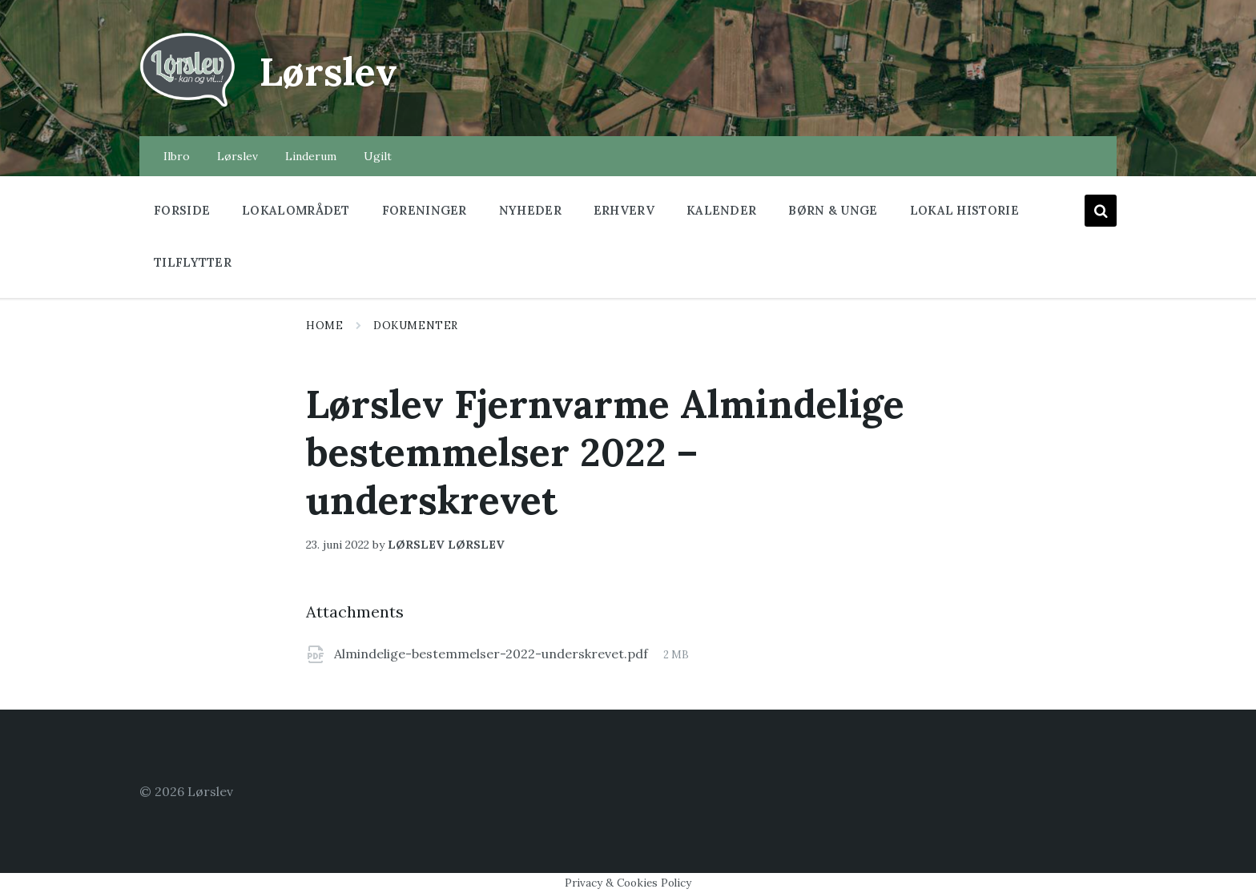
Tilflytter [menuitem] (192, 262)
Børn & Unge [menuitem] (832, 210)
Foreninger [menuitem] (424, 210)
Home (324, 325)
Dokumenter (415, 325)
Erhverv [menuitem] (624, 210)
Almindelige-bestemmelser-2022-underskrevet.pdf (492, 654)
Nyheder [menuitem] (530, 210)
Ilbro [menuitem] (176, 156)
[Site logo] (187, 105)
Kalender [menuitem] (721, 210)
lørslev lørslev (446, 544)
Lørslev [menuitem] (237, 156)
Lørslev (328, 71)
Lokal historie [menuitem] (964, 210)
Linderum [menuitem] (310, 156)
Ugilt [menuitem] (378, 156)
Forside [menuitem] (182, 210)
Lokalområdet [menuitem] (296, 210)
